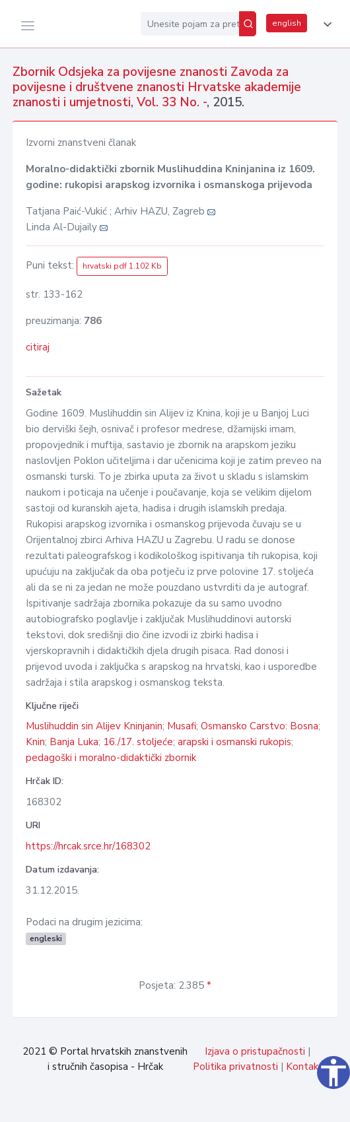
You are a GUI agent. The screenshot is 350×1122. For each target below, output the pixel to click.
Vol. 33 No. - (172, 102)
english (286, 23)
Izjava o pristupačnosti (255, 1051)
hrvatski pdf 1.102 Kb (122, 266)
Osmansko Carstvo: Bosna (259, 726)
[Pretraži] (247, 23)
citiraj (38, 347)
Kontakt (304, 1066)
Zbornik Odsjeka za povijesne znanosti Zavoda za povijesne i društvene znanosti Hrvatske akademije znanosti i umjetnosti (157, 87)
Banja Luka (74, 741)
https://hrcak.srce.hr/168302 (88, 846)
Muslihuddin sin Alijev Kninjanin (94, 726)
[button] (325, 24)
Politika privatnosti (235, 1066)
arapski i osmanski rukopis (234, 741)
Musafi (181, 726)
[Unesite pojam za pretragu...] (190, 23)
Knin (35, 741)
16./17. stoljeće (138, 741)
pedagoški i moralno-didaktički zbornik (111, 757)
